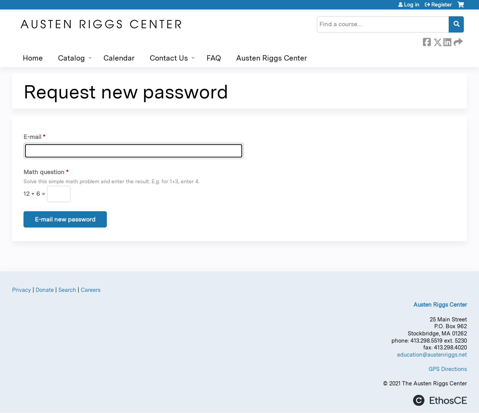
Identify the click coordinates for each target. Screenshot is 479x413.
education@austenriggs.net (432, 354)
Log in (411, 4)
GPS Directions (448, 369)
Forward (457, 40)
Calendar (119, 58)
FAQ (214, 58)
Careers (90, 290)
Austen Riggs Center (271, 58)
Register (441, 4)
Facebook (426, 40)
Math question (43, 172)
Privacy (21, 290)
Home (33, 58)
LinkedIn (447, 40)
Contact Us (169, 58)
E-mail (32, 136)
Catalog (71, 58)
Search (67, 290)
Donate (45, 290)
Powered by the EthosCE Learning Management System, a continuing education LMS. (440, 400)
